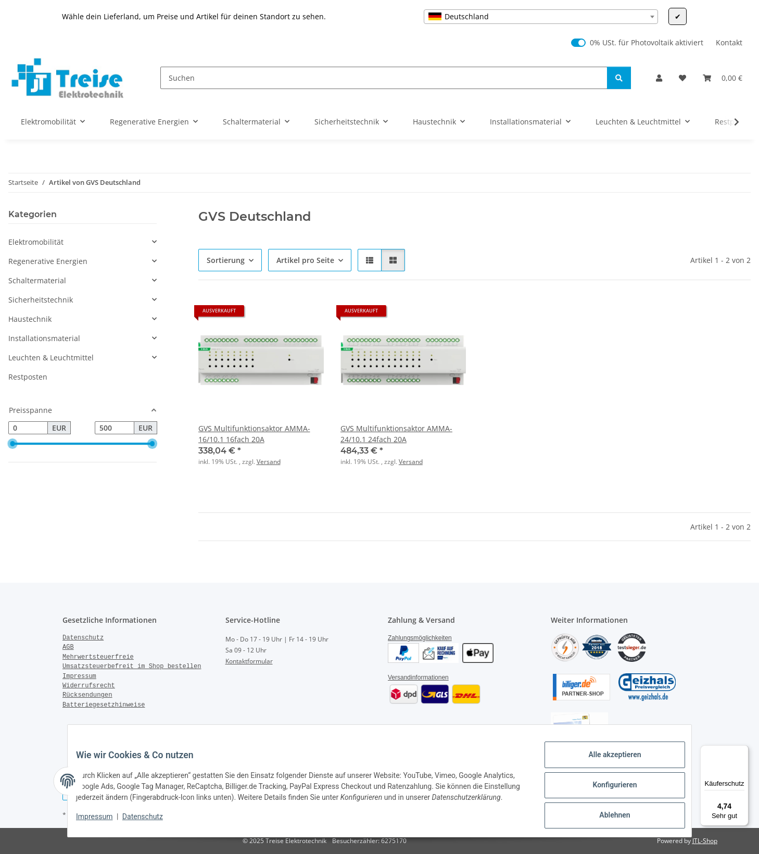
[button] (659, 78)
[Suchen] (384, 78)
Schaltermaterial (37, 280)
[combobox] (541, 16)
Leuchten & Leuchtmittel (51, 357)
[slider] (12, 444)
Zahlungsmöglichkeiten (420, 638)
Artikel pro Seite (305, 260)
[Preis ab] (28, 428)
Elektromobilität (36, 242)
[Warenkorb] (722, 78)
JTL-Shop (704, 840)
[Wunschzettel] (682, 78)
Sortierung (226, 260)
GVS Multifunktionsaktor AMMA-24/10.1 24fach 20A (396, 433)
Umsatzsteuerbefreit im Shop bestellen (131, 666)
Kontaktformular (249, 661)
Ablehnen (606, 813)
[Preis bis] (114, 428)
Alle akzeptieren (606, 759)
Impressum (102, 823)
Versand (269, 461)
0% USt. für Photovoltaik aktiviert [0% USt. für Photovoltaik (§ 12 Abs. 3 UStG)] (646, 42)
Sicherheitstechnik (40, 300)
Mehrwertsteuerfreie (98, 657)
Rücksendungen (87, 695)
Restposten (27, 377)
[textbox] (540, 16)
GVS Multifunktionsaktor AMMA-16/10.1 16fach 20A (254, 433)
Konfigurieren (606, 786)
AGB (68, 647)
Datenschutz (151, 823)
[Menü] (742, 751)
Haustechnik (30, 319)
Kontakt (729, 42)
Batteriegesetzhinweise (103, 705)
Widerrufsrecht (88, 685)
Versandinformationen (418, 677)
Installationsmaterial (44, 338)
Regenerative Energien (47, 261)
